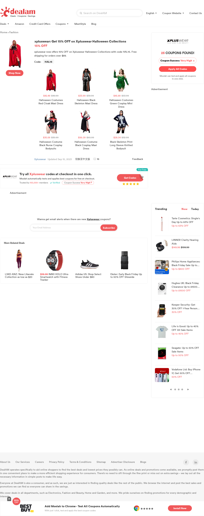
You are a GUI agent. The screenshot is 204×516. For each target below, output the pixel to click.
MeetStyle (80, 23)
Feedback (137, 159)
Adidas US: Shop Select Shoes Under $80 (88, 276)
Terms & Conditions (80, 462)
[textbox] (109, 13)
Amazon (19, 23)
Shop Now (15, 73)
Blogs (143, 462)
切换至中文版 (82, 159)
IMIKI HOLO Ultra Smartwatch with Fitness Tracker (54, 277)
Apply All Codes (177, 69)
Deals (5, 23)
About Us (5, 462)
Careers (39, 462)
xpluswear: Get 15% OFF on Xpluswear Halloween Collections (90, 43)
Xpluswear (40, 159)
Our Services (22, 462)
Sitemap (101, 462)
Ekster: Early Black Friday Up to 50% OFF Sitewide (126, 276)
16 (96, 159)
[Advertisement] (74, 204)
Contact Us (195, 13)
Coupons (62, 23)
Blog (93, 23)
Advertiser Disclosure (123, 462)
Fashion (13, 32)
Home (3, 32)
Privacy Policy (56, 462)
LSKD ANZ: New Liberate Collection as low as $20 (19, 276)
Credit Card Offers (39, 23)
